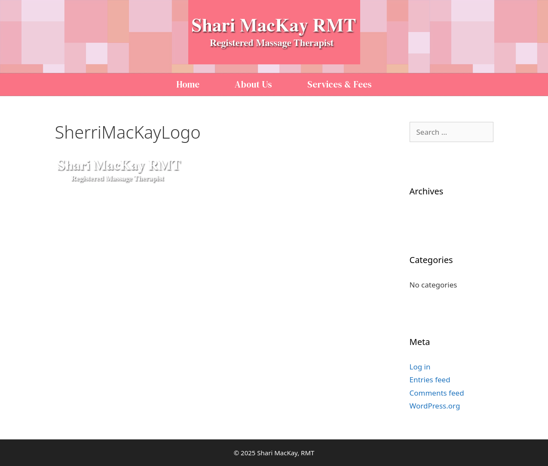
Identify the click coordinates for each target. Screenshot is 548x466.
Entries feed (430, 379)
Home (187, 84)
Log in (420, 367)
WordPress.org (435, 406)
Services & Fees (339, 84)
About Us (253, 84)
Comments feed (437, 393)
